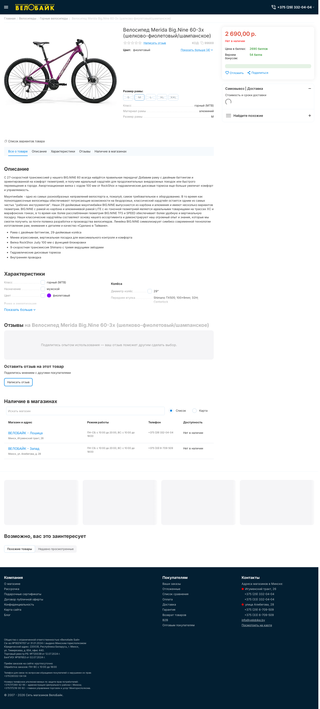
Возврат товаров (174, 615)
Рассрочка (11, 589)
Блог (7, 615)
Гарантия (168, 609)
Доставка (169, 604)
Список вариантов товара (26, 141)
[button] (257, 73)
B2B (165, 620)
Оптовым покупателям (178, 625)
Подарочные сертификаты (22, 594)
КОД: (195, 43)
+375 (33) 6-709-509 (259, 615)
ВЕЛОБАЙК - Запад (23, 449)
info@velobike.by (253, 620)
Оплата (167, 599)
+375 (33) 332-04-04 (259, 599)
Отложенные (171, 589)
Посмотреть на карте (257, 625)
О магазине (12, 583)
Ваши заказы (171, 583)
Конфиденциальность (19, 604)
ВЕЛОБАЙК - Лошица (25, 433)
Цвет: (127, 50)
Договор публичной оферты (23, 599)
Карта (200, 410)
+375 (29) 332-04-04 (259, 594)
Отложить (234, 73)
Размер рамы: (133, 91)
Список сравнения (175, 594)
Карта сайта (12, 609)
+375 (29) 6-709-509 (259, 609)
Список (177, 410)
